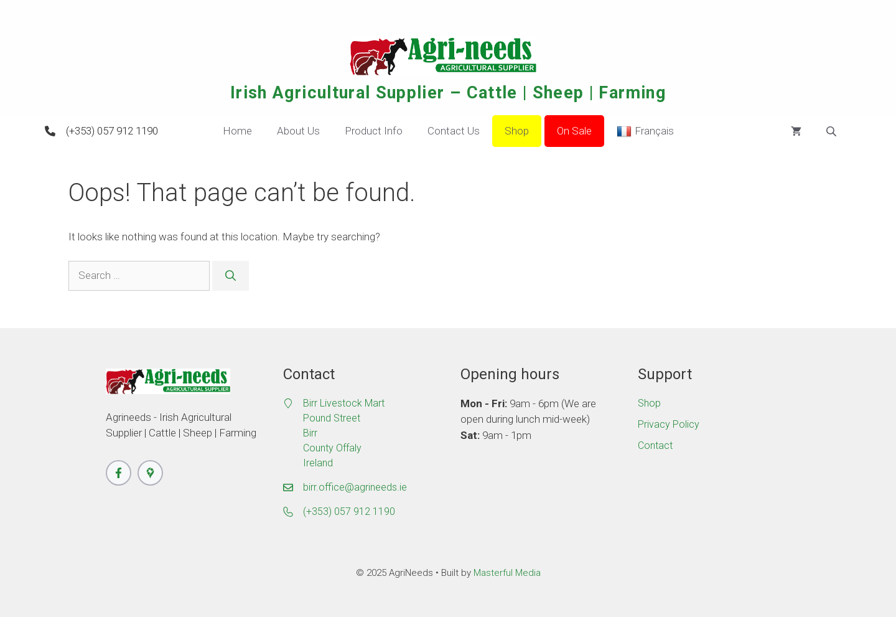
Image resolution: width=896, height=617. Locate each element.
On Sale (574, 131)
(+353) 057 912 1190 (112, 131)
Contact (655, 445)
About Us (298, 131)
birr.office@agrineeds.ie (355, 487)
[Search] (230, 276)
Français (645, 131)
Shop (517, 131)
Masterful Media (507, 572)
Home (237, 131)
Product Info (374, 131)
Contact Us (453, 131)
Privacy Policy (668, 424)
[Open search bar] (832, 131)
